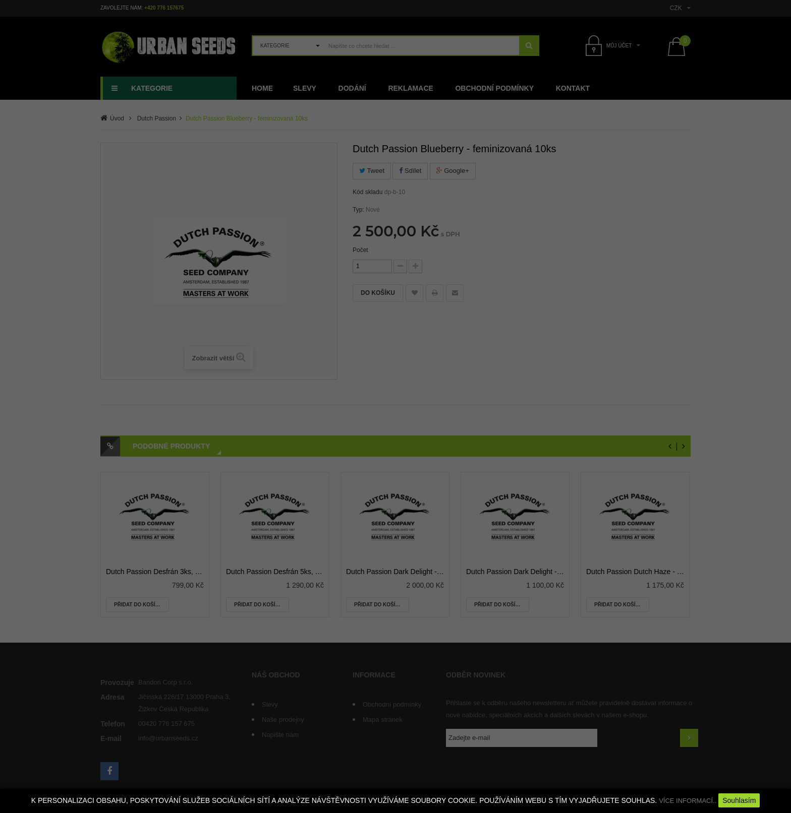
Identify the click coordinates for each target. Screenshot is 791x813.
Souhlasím (739, 800)
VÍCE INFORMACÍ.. (687, 800)
